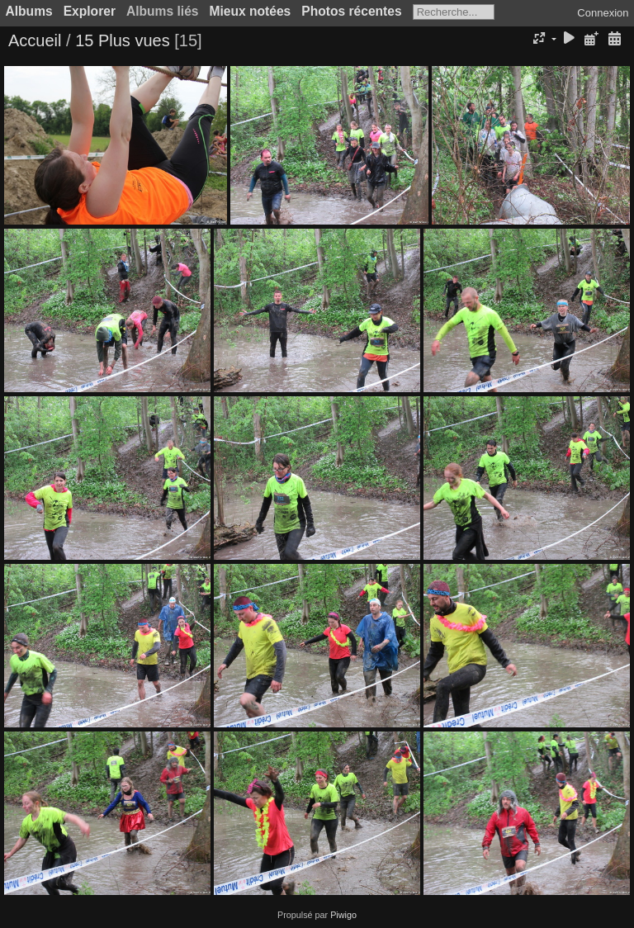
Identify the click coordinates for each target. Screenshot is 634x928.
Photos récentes (351, 11)
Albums (29, 11)
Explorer (90, 11)
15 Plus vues (122, 40)
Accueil (34, 40)
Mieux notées (250, 11)
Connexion (602, 13)
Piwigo (343, 915)
